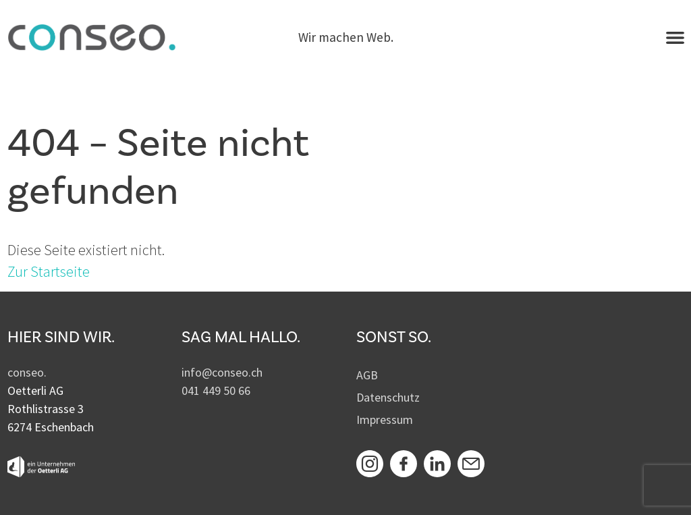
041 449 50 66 (216, 390)
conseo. (27, 372)
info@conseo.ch (222, 372)
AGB (367, 375)
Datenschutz (388, 397)
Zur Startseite (48, 271)
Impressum (384, 419)
